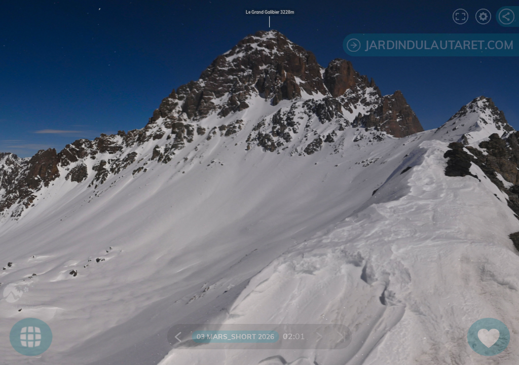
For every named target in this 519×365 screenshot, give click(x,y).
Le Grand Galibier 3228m (270, 12)
